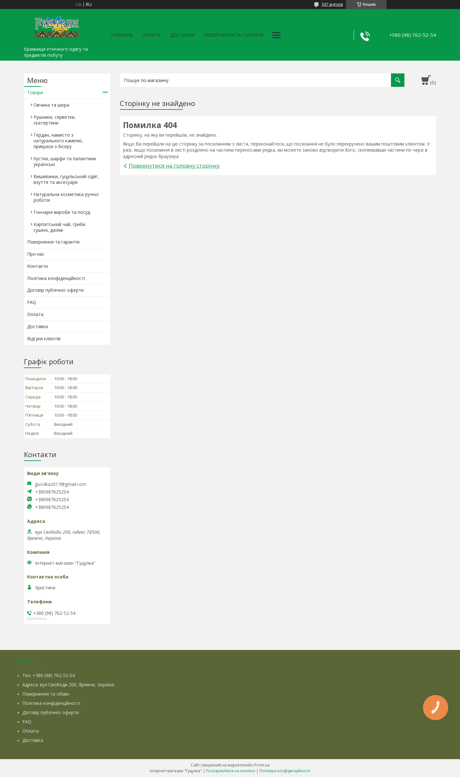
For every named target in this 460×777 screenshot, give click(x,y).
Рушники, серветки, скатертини (55, 120)
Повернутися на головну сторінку (174, 165)
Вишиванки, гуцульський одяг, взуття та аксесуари (66, 179)
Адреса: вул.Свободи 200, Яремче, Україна (68, 685)
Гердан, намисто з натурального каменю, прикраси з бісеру (58, 140)
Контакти (37, 266)
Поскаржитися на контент (230, 770)
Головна (122, 35)
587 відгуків (332, 4)
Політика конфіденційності (56, 278)
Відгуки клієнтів (44, 339)
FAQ (31, 302)
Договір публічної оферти (55, 290)
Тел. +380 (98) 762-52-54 (48, 675)
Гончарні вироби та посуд (62, 212)
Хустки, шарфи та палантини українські (65, 161)
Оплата (151, 35)
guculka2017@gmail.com (60, 484)
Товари (35, 92)
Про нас (35, 254)
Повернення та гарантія (234, 35)
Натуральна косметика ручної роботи (66, 197)
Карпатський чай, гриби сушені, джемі (59, 227)
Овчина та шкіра (51, 105)
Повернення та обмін (45, 694)
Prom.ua (262, 765)
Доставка (182, 35)
